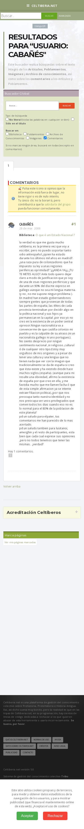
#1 (73, 224)
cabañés (26, 224)
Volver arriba (11, 486)
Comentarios (8, 166)
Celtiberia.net (42, 6)
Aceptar (27, 816)
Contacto (28, 752)
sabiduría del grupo (58, 204)
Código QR (40, 26)
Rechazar (55, 816)
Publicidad (11, 752)
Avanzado (65, 15)
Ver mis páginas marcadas (20, 542)
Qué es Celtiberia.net (17, 739)
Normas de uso (41, 739)
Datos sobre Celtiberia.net (20, 746)
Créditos (43, 746)
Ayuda (58, 739)
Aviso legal (60, 746)
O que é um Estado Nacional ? (55, 235)
